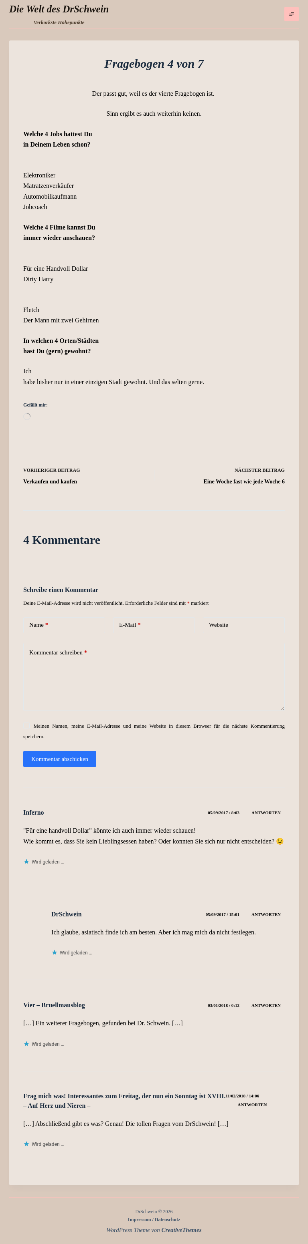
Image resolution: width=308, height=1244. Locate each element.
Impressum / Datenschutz (154, 1219)
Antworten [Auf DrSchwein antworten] (266, 914)
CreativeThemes (182, 1230)
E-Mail (130, 625)
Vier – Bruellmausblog (54, 1005)
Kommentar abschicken (59, 759)
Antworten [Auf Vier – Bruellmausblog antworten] (266, 1005)
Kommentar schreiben (58, 653)
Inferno (33, 812)
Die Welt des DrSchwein (59, 9)
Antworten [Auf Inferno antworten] (266, 812)
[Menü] (291, 14)
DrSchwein (66, 914)
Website (218, 625)
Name (38, 625)
